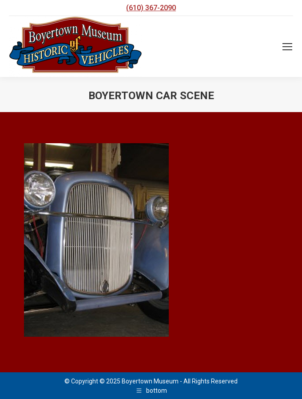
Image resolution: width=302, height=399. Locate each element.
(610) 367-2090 (151, 8)
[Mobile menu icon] (287, 46)
